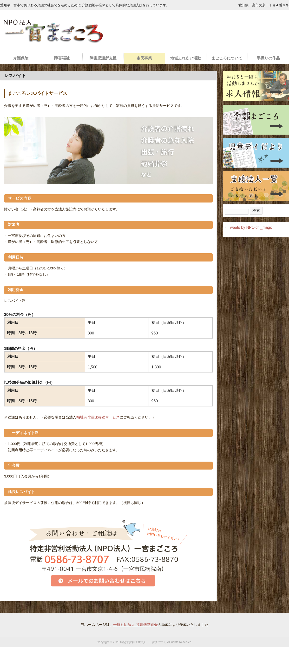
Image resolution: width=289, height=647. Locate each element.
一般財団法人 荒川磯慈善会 (135, 624)
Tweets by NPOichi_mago (250, 227)
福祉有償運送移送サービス (98, 417)
